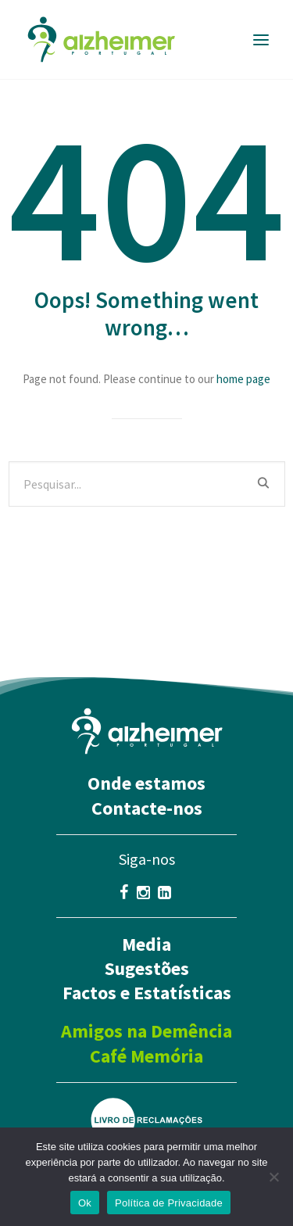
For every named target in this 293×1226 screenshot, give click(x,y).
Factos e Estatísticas (147, 992)
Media (146, 944)
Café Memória (146, 1056)
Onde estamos (146, 783)
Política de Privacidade (169, 1203)
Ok (84, 1203)
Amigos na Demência (146, 1031)
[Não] (273, 1177)
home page (243, 378)
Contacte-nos (146, 808)
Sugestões (147, 968)
